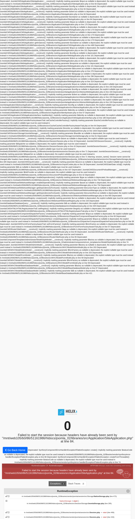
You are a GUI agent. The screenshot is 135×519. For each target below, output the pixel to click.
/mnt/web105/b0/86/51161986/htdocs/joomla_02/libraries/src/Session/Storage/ (66, 503)
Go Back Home (15, 450)
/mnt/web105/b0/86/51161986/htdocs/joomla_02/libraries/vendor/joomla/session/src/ (63, 512)
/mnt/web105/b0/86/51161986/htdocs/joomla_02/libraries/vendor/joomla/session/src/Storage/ (67, 496)
